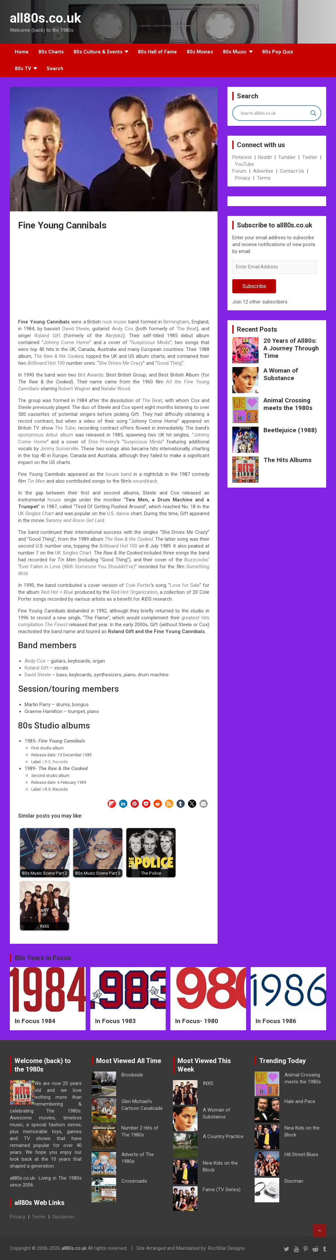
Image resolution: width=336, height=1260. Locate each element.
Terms (264, 178)
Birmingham (176, 322)
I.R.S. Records (55, 762)
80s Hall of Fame (157, 52)
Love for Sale (185, 585)
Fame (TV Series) (222, 1189)
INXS (208, 1083)
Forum (239, 171)
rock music (114, 322)
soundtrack (145, 481)
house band (119, 474)
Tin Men (36, 481)
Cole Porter (138, 585)
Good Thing (169, 363)
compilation (30, 625)
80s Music (235, 52)
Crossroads (134, 1181)
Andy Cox (122, 329)
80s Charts (51, 52)
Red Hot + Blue (57, 592)
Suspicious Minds (150, 342)
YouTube (244, 164)
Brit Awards (90, 375)
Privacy (242, 178)
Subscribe (254, 286)
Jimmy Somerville (59, 449)
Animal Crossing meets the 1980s (287, 404)
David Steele (75, 329)
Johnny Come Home (66, 342)
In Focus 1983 (115, 1021)
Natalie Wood (115, 389)
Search (55, 68)
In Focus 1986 (276, 1021)
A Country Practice (223, 1136)
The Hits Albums (287, 460)
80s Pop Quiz (277, 52)
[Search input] (274, 113)
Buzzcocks (196, 560)
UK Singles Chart (36, 513)
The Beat (187, 329)
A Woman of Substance (280, 374)
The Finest (56, 625)
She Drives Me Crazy (121, 363)
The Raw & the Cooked (58, 356)
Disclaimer (63, 1217)
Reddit (265, 157)
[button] (112, 804)
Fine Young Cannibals (61, 741)
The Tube (65, 428)
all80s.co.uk (45, 18)
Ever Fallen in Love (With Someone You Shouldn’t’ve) (77, 567)
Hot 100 (46, 363)
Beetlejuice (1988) (290, 430)
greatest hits (195, 618)
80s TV (23, 68)
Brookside (132, 1075)
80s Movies (200, 52)
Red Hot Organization (134, 592)
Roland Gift (47, 336)
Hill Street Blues (301, 1154)
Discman (293, 1181)
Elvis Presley (102, 442)
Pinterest (242, 157)
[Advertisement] (113, 276)
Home (22, 52)
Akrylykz (114, 336)
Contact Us (292, 171)
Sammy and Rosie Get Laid (75, 520)
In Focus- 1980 (196, 1021)
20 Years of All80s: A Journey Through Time (291, 348)
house (54, 500)
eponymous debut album (45, 435)
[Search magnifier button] (313, 113)
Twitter (309, 157)
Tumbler (287, 157)
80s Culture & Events (98, 52)
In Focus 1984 (35, 1021)
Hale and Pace (299, 1101)
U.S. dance (118, 513)
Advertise (263, 171)
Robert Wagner (74, 389)
